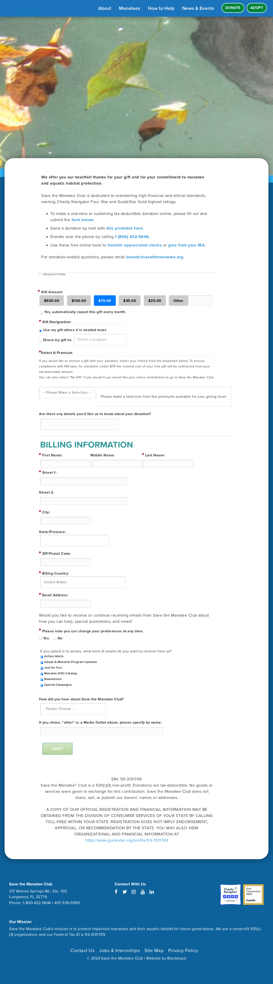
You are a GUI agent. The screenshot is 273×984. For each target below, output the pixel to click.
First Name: (52, 455)
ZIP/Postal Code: (56, 553)
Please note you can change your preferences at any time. (93, 631)
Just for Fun (53, 668)
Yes (46, 638)
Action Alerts (54, 656)
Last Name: (155, 455)
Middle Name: (102, 455)
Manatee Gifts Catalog (60, 673)
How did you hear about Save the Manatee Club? (81, 699)
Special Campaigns (58, 685)
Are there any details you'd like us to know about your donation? (95, 414)
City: (46, 512)
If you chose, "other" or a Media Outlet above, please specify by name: (100, 722)
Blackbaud (176, 958)
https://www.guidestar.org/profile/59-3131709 (126, 840)
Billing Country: (55, 573)
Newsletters (53, 679)
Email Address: (55, 595)
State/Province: (52, 532)
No (60, 638)
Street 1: (49, 472)
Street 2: (46, 492)
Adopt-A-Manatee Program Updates (70, 662)
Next (57, 749)
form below (83, 219)
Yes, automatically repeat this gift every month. (85, 312)
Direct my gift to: (57, 340)
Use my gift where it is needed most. (75, 330)
